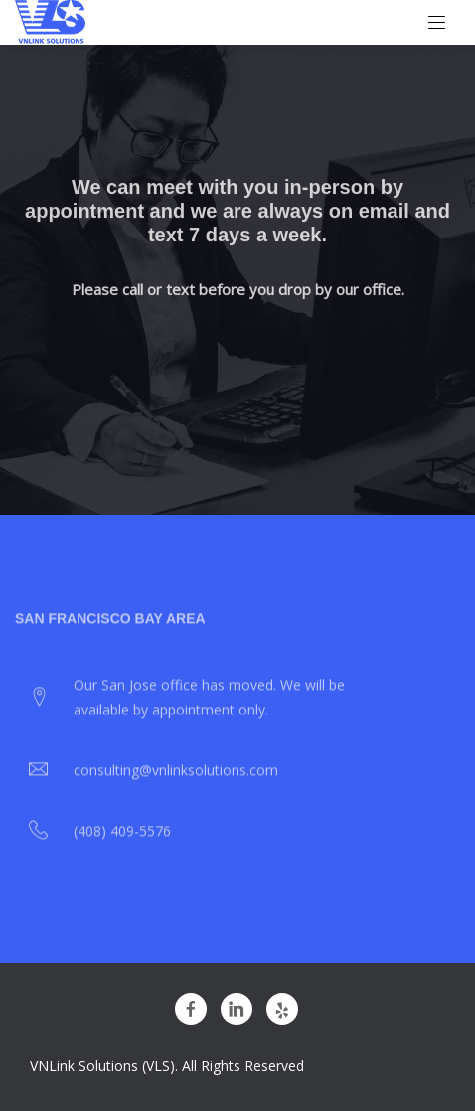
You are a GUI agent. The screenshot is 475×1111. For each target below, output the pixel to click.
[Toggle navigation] (437, 23)
